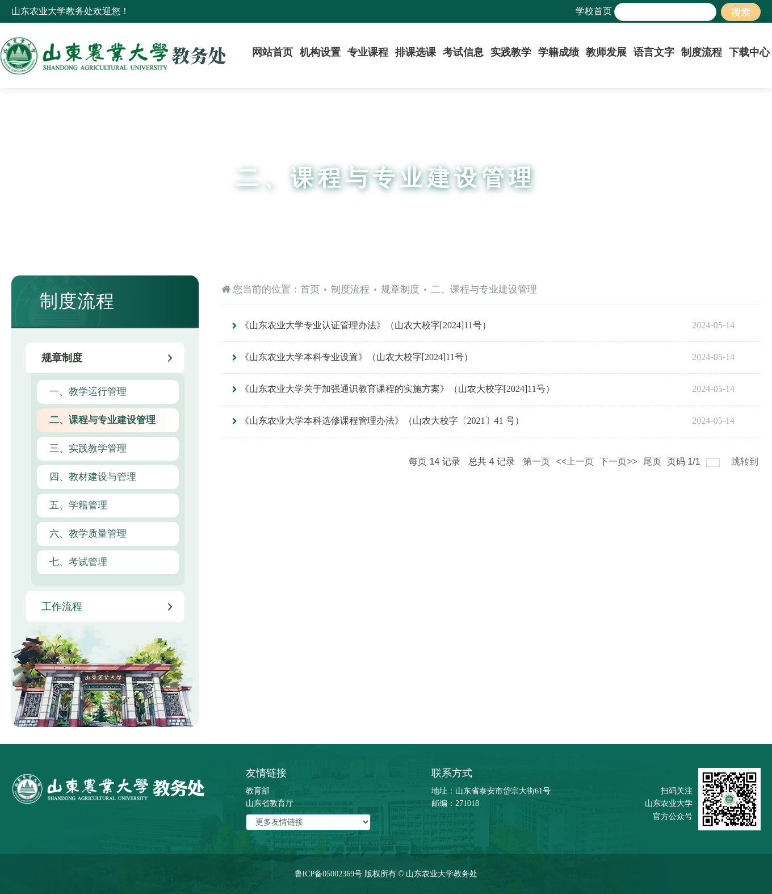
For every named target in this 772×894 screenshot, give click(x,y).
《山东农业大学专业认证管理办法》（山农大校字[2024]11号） (365, 325)
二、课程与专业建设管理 (484, 289)
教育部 (258, 791)
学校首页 (594, 11)
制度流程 (701, 52)
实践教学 (510, 52)
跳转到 (746, 461)
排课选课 (415, 52)
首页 (310, 289)
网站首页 (272, 52)
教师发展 (606, 52)
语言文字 (653, 52)
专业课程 (367, 52)
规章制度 (400, 289)
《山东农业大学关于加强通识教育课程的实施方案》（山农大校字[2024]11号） (397, 389)
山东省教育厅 (269, 803)
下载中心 (749, 52)
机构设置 (320, 52)
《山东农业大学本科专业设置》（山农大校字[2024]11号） (356, 357)
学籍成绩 (558, 52)
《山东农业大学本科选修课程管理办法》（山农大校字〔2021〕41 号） (382, 420)
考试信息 (463, 52)
